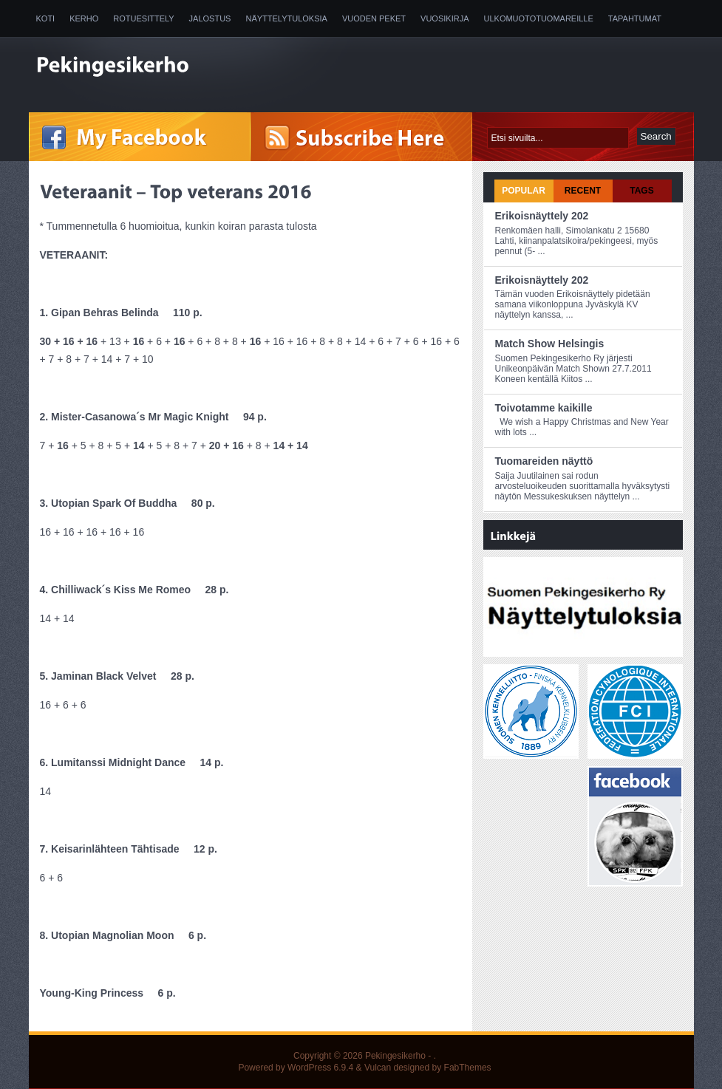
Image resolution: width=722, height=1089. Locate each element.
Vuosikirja (444, 18)
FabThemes (467, 1067)
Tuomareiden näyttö (544, 461)
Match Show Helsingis (549, 343)
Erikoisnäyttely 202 (542, 216)
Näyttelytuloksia (286, 18)
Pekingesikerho (395, 1056)
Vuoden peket (374, 18)
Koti (45, 18)
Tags (641, 190)
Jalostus (210, 18)
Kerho (83, 18)
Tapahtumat (634, 18)
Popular (523, 190)
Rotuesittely (143, 18)
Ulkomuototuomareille (538, 18)
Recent (583, 190)
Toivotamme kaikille (544, 408)
